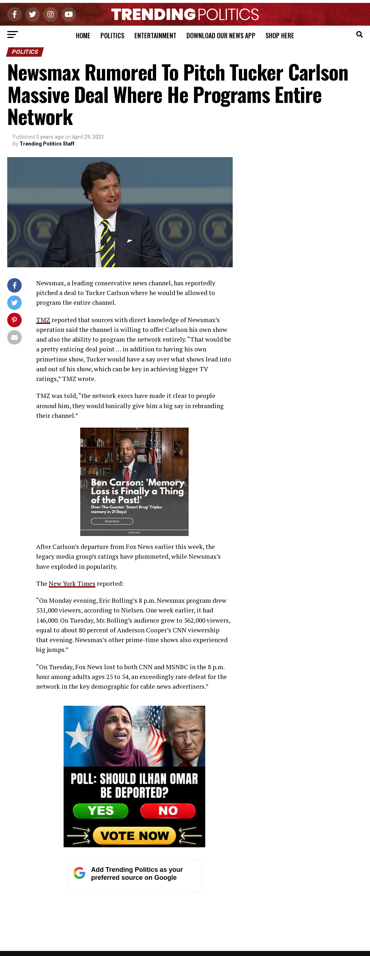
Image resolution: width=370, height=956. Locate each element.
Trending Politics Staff (47, 144)
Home (83, 35)
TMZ (43, 320)
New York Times (72, 583)
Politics (112, 35)
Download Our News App (220, 35)
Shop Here (280, 35)
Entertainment (155, 35)
